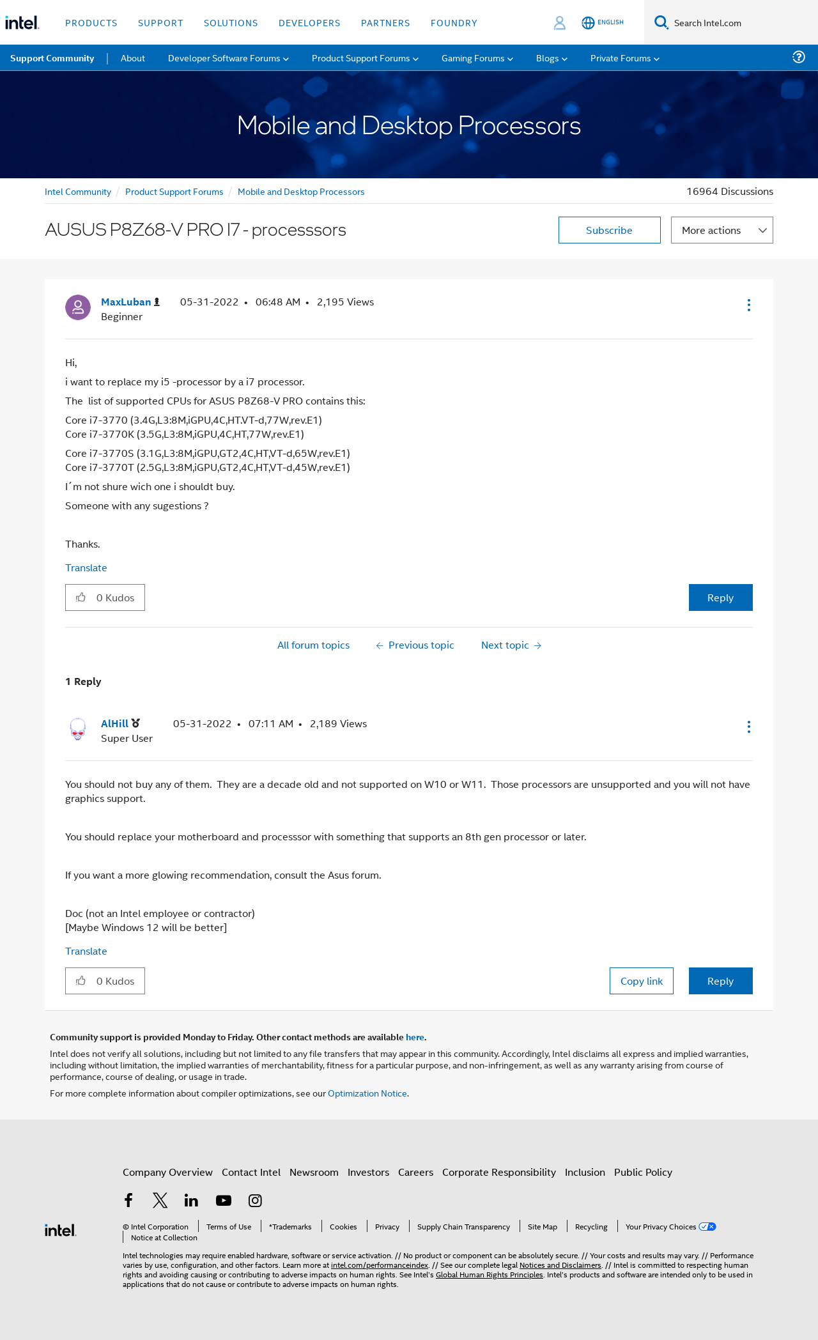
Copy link (642, 980)
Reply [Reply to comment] (720, 980)
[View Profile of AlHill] (120, 723)
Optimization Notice (367, 1092)
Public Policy (643, 1171)
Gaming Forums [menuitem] (473, 57)
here (415, 1036)
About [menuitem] (133, 57)
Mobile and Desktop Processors (301, 190)
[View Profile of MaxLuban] (130, 302)
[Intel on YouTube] (224, 1201)
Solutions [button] (231, 22)
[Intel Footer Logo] (61, 1228)
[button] (747, 304)
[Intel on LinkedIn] (192, 1201)
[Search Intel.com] (743, 22)
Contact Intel (251, 1171)
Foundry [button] (454, 22)
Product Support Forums (174, 190)
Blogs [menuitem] (547, 57)
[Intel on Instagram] (255, 1201)
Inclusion (585, 1171)
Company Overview (168, 1171)
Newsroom (314, 1171)
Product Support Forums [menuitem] (361, 57)
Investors (368, 1171)
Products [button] (91, 22)
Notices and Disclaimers (560, 1264)
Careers (415, 1171)
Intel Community (78, 190)
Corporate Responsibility (499, 1171)
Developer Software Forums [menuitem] (224, 57)
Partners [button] (385, 22)
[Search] (661, 22)
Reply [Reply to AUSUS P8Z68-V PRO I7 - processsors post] (720, 597)
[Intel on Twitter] (160, 1201)
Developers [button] (310, 22)
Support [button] (160, 22)
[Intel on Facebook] (128, 1201)
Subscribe (609, 229)
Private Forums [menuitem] (620, 57)
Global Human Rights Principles (489, 1274)
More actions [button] (711, 229)
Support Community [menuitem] (52, 57)
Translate (86, 567)
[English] (602, 23)
